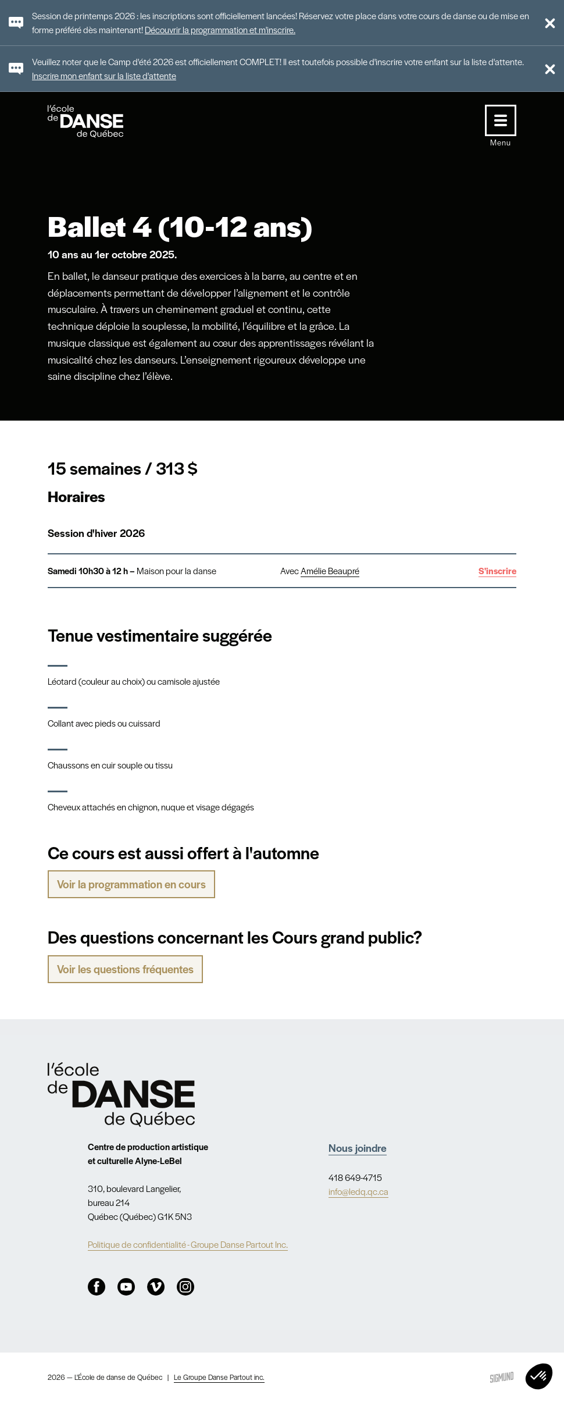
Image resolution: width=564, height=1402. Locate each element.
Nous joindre (358, 1147)
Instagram (185, 1287)
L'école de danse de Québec (96, 121)
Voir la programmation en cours (131, 884)
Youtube (126, 1287)
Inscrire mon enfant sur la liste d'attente (104, 75)
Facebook (96, 1287)
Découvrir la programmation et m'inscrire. (220, 29)
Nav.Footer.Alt (121, 1094)
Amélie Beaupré (330, 570)
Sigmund (501, 1377)
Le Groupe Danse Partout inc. (219, 1377)
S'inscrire (497, 570)
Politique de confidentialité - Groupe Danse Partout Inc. (188, 1244)
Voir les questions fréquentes (125, 969)
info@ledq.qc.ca (358, 1191)
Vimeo (156, 1287)
